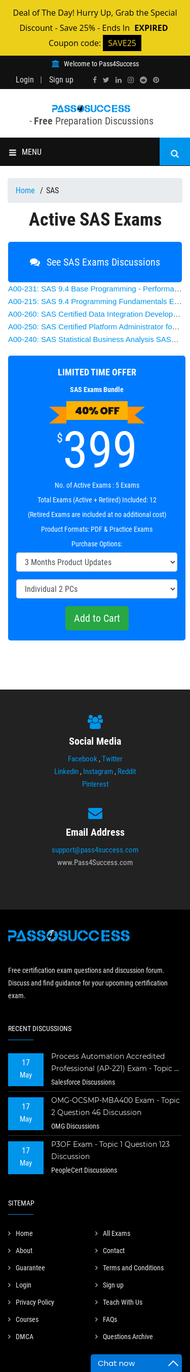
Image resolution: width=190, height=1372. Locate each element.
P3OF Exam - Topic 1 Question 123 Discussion (110, 1150)
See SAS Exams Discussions (95, 262)
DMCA (20, 1337)
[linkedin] (119, 80)
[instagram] (131, 80)
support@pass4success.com (95, 849)
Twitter (112, 758)
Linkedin (66, 771)
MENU (25, 152)
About (20, 1251)
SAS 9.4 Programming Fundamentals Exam (98, 301)
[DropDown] (96, 562)
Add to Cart (97, 618)
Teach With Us (118, 1302)
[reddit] (143, 80)
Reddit (127, 771)
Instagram (98, 771)
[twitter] (106, 80)
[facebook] (95, 80)
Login (25, 79)
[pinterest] (156, 80)
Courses (23, 1319)
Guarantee (26, 1268)
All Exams (112, 1233)
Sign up (61, 79)
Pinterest (95, 784)
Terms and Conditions (129, 1268)
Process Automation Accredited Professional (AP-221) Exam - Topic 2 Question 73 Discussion (114, 1064)
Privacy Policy (31, 1302)
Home (26, 190)
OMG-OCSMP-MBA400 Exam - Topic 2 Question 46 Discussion (115, 1106)
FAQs (106, 1319)
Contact (110, 1251)
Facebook (82, 758)
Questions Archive (124, 1337)
